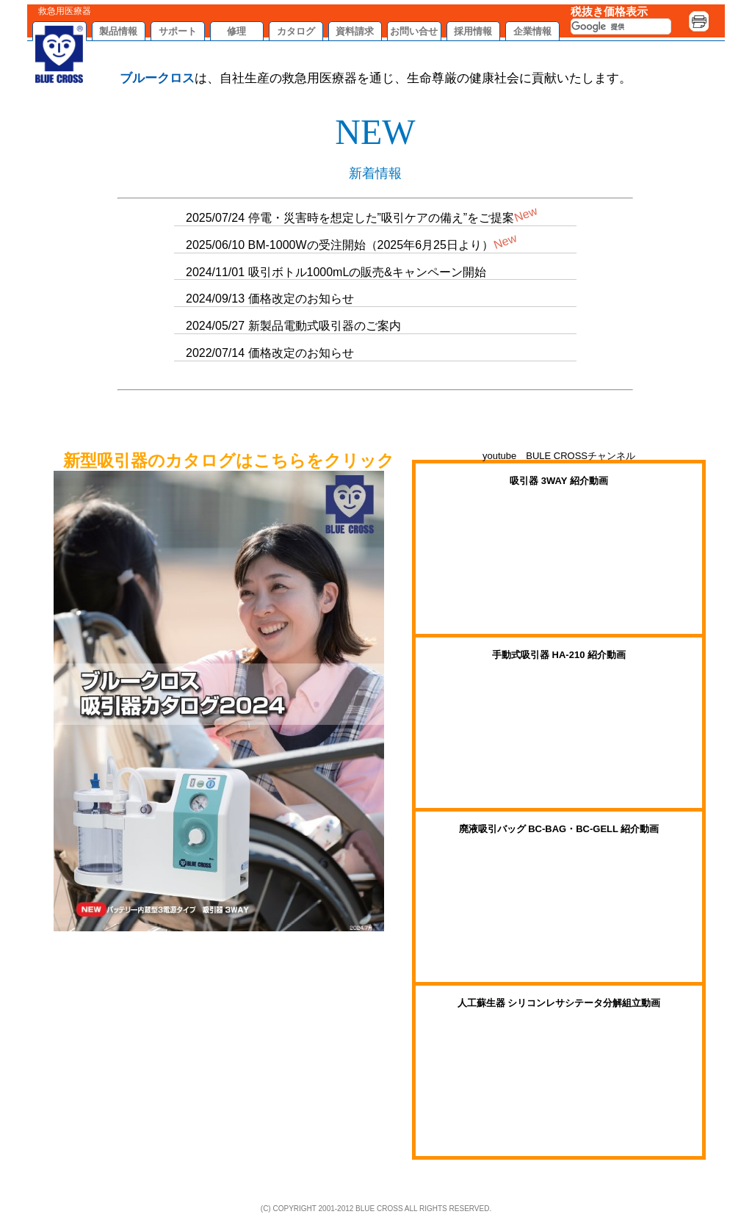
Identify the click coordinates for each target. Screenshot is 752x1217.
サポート (178, 31)
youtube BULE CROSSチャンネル (558, 455)
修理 (236, 31)
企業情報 (532, 31)
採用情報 (473, 31)
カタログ (296, 31)
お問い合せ (414, 31)
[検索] (621, 26)
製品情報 (118, 31)
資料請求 (355, 31)
